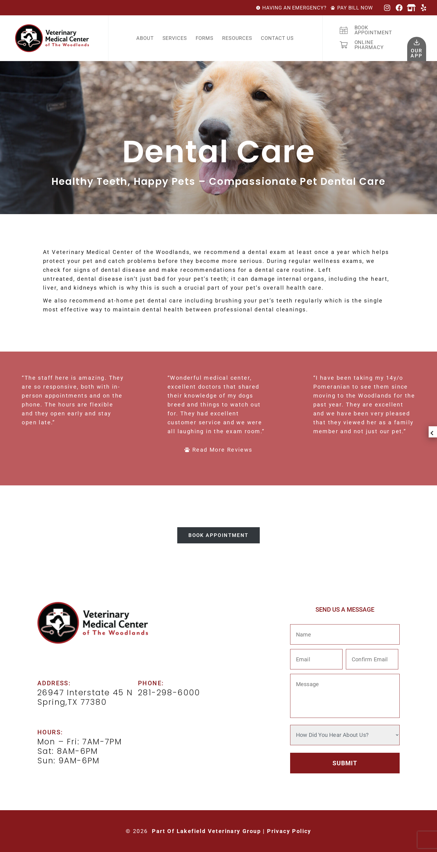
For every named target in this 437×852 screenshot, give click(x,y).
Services (174, 38)
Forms (205, 38)
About (145, 38)
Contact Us (277, 38)
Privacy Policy (289, 831)
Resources (237, 38)
